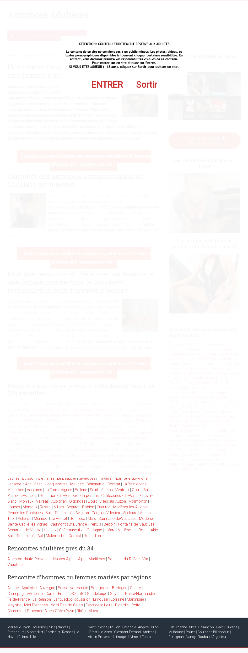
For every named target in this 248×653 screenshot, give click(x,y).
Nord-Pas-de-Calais (66, 605)
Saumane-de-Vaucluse (117, 518)
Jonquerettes (56, 484)
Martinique (135, 599)
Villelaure (130, 512)
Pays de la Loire (99, 605)
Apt (143, 512)
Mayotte (14, 605)
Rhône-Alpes (87, 611)
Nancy (191, 637)
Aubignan (59, 501)
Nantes (63, 627)
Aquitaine (29, 588)
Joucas (13, 507)
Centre (135, 588)
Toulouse (39, 627)
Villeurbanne (177, 627)
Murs (92, 518)
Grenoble (129, 627)
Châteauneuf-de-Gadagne (80, 530)
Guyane (116, 593)
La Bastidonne (135, 484)
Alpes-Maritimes (91, 559)
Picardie (122, 605)
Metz (192, 627)
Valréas (42, 501)
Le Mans (105, 632)
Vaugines (34, 490)
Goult (136, 490)
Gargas (98, 512)
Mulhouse (175, 632)
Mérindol (41, 518)
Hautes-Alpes (64, 559)
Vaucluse (15, 564)
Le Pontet (59, 518)
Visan (38, 484)
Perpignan (176, 637)
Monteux (30, 507)
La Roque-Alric (146, 530)
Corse (50, 593)
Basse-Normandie (73, 588)
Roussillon (92, 535)
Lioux (92, 501)
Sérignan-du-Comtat (103, 484)
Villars (59, 507)
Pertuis (95, 524)
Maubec (77, 484)
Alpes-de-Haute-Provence (29, 559)
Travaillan (105, 478)
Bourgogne (100, 588)
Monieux (26, 501)
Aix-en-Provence (100, 637)
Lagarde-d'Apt (19, 484)
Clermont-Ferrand (127, 632)
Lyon (26, 627)
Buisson (28, 478)
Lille (33, 637)
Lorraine (117, 599)
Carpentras (89, 495)
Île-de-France (18, 599)
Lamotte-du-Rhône (132, 478)
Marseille (14, 627)
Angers (143, 627)
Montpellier (35, 632)
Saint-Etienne (97, 627)
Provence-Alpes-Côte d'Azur (50, 611)
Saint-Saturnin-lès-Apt (25, 535)
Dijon (155, 627)
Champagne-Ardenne (25, 593)
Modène (146, 518)
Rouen (190, 632)
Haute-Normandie (140, 593)
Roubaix (204, 637)
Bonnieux (77, 518)
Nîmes (135, 637)
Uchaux (50, 530)
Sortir (146, 85)
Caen (220, 627)
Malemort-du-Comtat (63, 535)
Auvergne (47, 588)
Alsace (13, 588)
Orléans (231, 627)
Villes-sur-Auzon (112, 501)
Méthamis (46, 478)
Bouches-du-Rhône (124, 559)
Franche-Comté (71, 593)
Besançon (206, 627)
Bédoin (109, 524)
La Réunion (41, 599)
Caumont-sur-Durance (68, 524)
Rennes (67, 632)
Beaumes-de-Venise (24, 530)
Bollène (81, 490)
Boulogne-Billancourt (213, 632)
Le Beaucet (66, 478)
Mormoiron (138, 501)
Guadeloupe (97, 593)
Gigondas (77, 501)
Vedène (124, 530)
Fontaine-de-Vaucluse (136, 524)
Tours (146, 637)
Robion (88, 507)
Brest (93, 632)
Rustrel (45, 507)
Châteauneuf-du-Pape (119, 495)
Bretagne (119, 588)
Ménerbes (15, 490)
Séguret (73, 507)
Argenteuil (219, 637)
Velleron (24, 518)
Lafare (110, 530)
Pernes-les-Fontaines (25, 512)
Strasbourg (16, 632)
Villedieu (113, 512)
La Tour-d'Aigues (58, 490)
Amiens (148, 632)
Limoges (121, 637)
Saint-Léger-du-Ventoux (109, 490)
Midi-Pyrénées (36, 605)
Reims (23, 637)
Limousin (100, 599)
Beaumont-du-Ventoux (59, 495)
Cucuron (104, 507)
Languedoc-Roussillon (72, 599)
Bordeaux (52, 632)
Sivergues (87, 478)
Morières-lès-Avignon (131, 507)
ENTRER (107, 85)
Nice (52, 627)
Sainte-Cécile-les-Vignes (27, 524)
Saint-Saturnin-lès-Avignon (67, 512)
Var (145, 559)
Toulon (114, 627)
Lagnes (13, 478)
